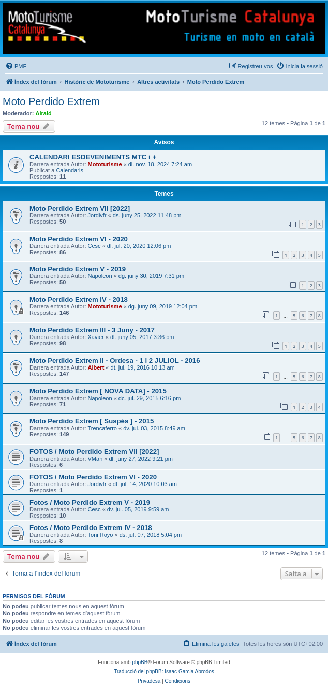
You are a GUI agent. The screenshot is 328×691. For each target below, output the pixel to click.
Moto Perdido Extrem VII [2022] (79, 208)
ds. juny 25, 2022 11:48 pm (147, 215)
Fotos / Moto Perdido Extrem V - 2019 (89, 502)
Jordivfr (97, 215)
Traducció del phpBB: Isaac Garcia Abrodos (164, 671)
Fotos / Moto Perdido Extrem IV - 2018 (90, 528)
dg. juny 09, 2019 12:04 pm (162, 306)
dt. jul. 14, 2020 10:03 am (145, 484)
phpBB (139, 662)
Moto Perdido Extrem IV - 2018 (78, 299)
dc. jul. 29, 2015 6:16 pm (149, 398)
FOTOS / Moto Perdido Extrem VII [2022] (94, 451)
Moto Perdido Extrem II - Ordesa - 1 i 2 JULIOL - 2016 (114, 360)
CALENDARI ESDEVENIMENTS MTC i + (92, 157)
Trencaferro (102, 428)
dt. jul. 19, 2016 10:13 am (143, 367)
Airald (44, 113)
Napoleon (100, 276)
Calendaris (69, 170)
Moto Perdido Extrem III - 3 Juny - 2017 (92, 330)
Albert (96, 367)
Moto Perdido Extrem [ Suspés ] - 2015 (91, 421)
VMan (95, 458)
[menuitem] (15, 66)
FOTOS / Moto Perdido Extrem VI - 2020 (93, 477)
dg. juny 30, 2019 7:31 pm (151, 276)
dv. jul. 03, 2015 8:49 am (154, 428)
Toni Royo (100, 535)
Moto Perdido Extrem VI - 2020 (78, 239)
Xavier (96, 337)
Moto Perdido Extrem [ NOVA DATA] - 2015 (98, 391)
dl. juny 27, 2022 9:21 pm (141, 458)
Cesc (94, 246)
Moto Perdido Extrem (51, 101)
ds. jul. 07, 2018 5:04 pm (151, 535)
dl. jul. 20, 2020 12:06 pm (139, 246)
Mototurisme (105, 164)
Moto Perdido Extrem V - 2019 (77, 269)
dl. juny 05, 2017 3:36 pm (142, 337)
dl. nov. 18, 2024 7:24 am (160, 164)
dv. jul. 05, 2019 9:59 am (138, 509)
